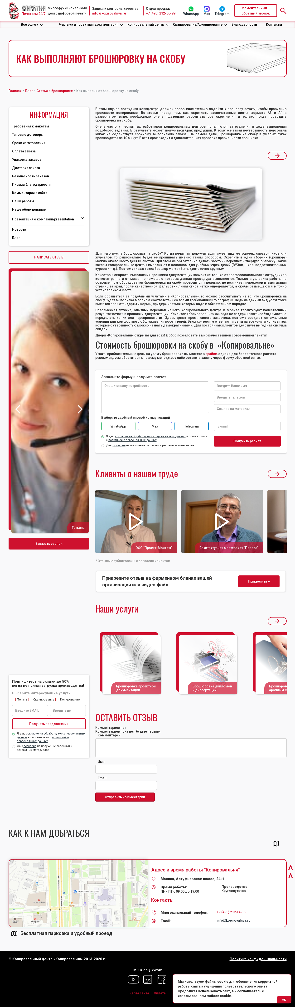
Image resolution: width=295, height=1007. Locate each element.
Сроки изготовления (28, 143)
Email (102, 778)
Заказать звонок (48, 543)
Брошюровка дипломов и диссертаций (212, 688)
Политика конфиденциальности (258, 959)
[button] (32, 24)
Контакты (274, 24)
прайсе (211, 354)
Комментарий (109, 735)
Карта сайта (139, 993)
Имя (101, 762)
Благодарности (244, 24)
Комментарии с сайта (29, 193)
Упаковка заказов (26, 159)
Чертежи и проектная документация (88, 24)
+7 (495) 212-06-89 (160, 13)
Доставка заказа (26, 168)
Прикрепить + (259, 581)
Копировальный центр (145, 24)
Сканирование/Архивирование (197, 24)
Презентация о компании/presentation (43, 219)
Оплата (160, 993)
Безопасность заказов (30, 176)
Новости (19, 229)
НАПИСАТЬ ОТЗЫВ (48, 257)
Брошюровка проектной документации (136, 688)
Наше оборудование (29, 209)
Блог (16, 238)
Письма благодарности (31, 184)
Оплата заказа (24, 151)
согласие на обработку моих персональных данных (150, 436)
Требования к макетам (30, 126)
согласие (30, 746)
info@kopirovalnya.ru (109, 13)
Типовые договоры (28, 134)
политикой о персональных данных (132, 440)
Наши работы (23, 201)
